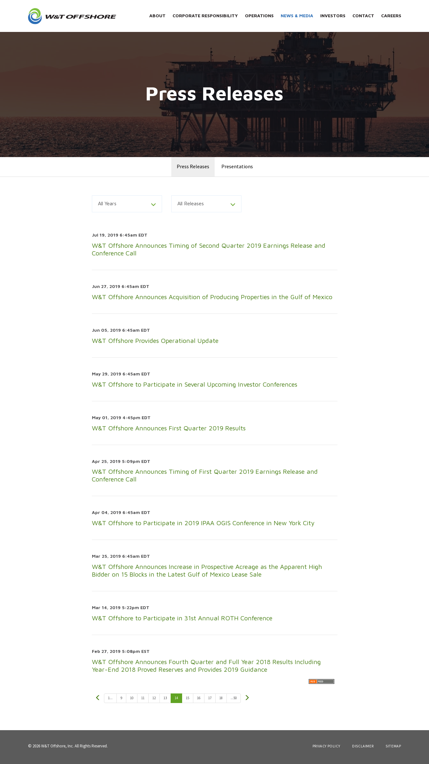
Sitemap (393, 748)
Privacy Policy (326, 748)
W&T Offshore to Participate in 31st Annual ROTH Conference (182, 620)
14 (176, 700)
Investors (332, 15)
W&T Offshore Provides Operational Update (155, 342)
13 (165, 700)
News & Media (297, 15)
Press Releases (193, 169)
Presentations (237, 169)
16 (198, 700)
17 (209, 700)
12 (154, 700)
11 (142, 700)
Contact (363, 15)
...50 (234, 700)
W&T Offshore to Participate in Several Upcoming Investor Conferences (194, 386)
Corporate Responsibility (205, 15)
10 (131, 700)
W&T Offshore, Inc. (57, 748)
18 (221, 700)
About (157, 15)
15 (187, 700)
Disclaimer (363, 748)
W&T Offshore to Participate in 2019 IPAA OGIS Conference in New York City (203, 525)
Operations (259, 15)
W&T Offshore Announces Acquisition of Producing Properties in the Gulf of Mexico (212, 299)
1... (110, 700)
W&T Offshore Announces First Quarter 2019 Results (169, 430)
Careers (391, 15)
